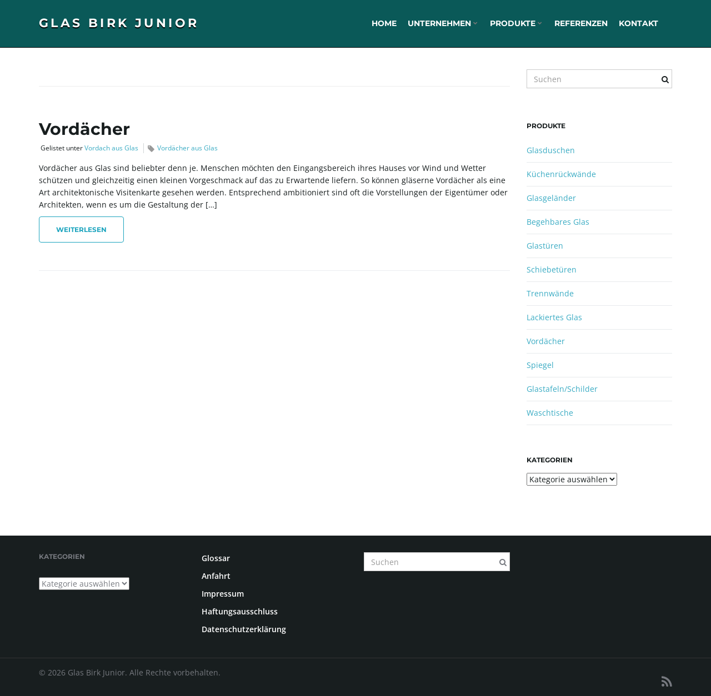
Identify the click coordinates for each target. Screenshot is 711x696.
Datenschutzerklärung (244, 629)
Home (384, 23)
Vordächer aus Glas (187, 148)
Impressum (223, 593)
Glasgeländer (551, 198)
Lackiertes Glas (554, 317)
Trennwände (550, 293)
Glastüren (545, 245)
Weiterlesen (81, 229)
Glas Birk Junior (119, 23)
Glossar (216, 558)
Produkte (516, 23)
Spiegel (540, 365)
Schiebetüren (552, 269)
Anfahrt (216, 576)
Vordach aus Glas (111, 148)
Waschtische (550, 412)
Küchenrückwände (561, 174)
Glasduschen (551, 150)
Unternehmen (443, 23)
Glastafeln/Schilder (562, 389)
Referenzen (581, 23)
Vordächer (84, 129)
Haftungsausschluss (240, 611)
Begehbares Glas (558, 221)
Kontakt (638, 23)
